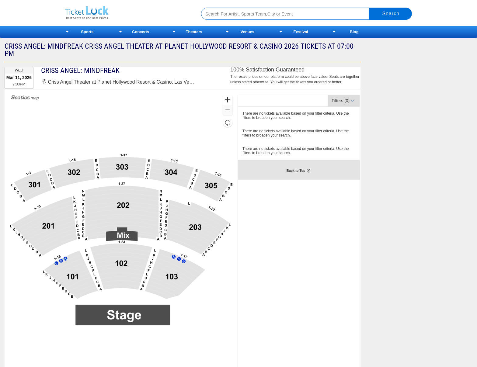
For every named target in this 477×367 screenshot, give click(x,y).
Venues (247, 31)
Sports (87, 31)
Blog (354, 31)
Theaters (194, 31)
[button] (227, 100)
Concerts (140, 31)
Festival (301, 31)
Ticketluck (125, 13)
